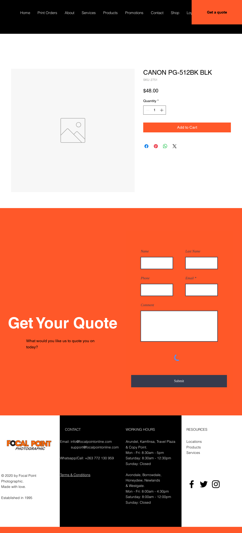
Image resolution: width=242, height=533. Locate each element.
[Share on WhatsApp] (165, 146)
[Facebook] (191, 484)
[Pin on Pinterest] (156, 146)
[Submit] (179, 381)
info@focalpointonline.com (91, 441)
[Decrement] (147, 110)
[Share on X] (175, 146)
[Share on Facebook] (146, 146)
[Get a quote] (217, 12)
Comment (147, 305)
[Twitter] (204, 484)
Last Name (192, 251)
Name (145, 251)
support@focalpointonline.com (95, 447)
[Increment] (162, 110)
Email (189, 278)
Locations (194, 441)
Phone (145, 278)
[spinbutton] (154, 110)
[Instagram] (216, 484)
